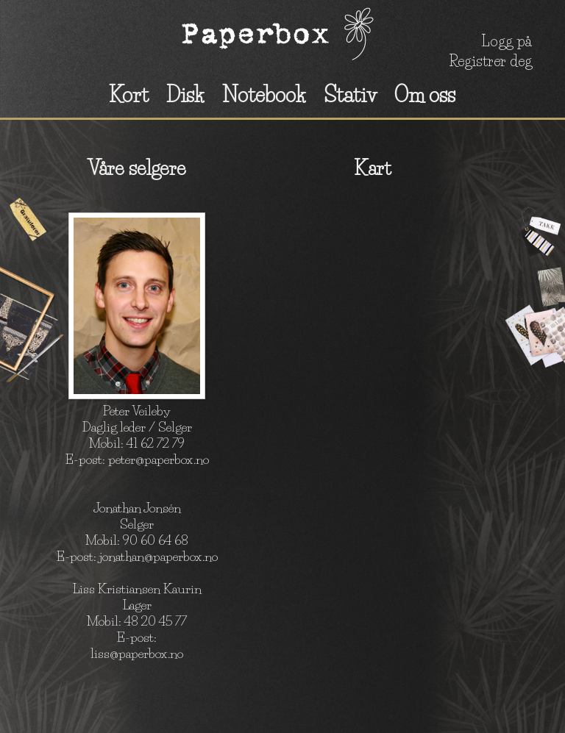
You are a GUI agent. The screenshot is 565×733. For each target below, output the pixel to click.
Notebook (264, 94)
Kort (129, 94)
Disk (185, 94)
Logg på (506, 41)
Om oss (424, 94)
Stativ (350, 94)
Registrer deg (490, 61)
